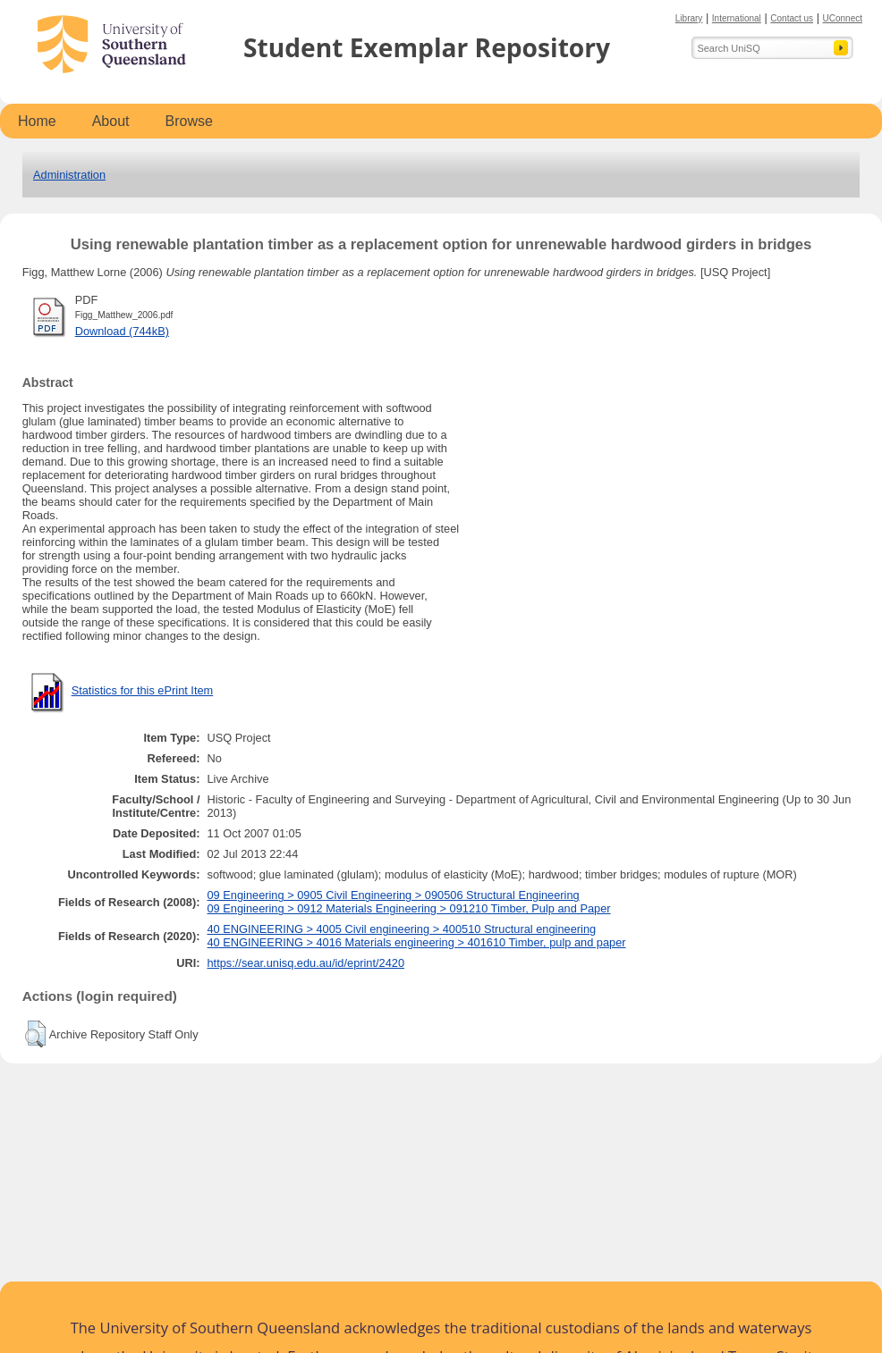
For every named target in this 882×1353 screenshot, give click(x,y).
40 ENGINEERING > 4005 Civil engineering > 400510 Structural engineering (402, 929)
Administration (69, 174)
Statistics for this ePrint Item (143, 690)
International (736, 18)
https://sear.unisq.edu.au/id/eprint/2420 (306, 963)
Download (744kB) (122, 331)
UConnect (842, 18)
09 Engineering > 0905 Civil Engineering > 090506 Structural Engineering (394, 895)
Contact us (791, 18)
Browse (189, 121)
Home (37, 121)
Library (689, 18)
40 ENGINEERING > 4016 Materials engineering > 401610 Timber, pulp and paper (417, 942)
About (111, 121)
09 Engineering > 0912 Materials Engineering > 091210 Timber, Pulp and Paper (409, 908)
